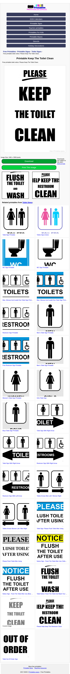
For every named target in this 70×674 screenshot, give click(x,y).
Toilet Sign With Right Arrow (45, 430)
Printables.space (34, 672)
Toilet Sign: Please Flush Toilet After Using (50, 528)
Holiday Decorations (36, 46)
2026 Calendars (36, 19)
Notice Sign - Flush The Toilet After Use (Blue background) (21, 594)
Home (36, 15)
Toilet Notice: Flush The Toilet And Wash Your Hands (53, 594)
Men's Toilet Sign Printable (45, 333)
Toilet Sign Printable (9, 235)
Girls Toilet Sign (42, 398)
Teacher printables (36, 28)
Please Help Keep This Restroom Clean (49, 626)
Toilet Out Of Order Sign (10, 659)
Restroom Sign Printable (10, 333)
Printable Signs (36, 24)
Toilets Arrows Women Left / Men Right (15, 528)
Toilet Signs (27, 202)
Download (29, 161)
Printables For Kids (36, 32)
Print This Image (29, 167)
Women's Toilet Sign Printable (12, 398)
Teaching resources (40, 668)
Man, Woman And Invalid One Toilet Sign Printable (18, 300)
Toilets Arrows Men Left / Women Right (49, 496)
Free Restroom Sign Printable (12, 365)
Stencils (36, 41)
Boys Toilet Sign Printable (11, 430)
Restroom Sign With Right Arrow (47, 463)
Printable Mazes (36, 37)
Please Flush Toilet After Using (12, 561)
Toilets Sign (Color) (43, 235)
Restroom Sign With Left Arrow (12, 496)
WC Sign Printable (8, 267)
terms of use (61, 163)
